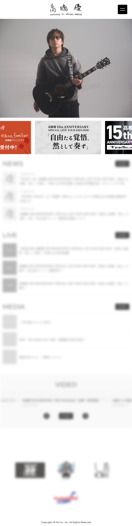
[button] (46, 416)
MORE (122, 163)
